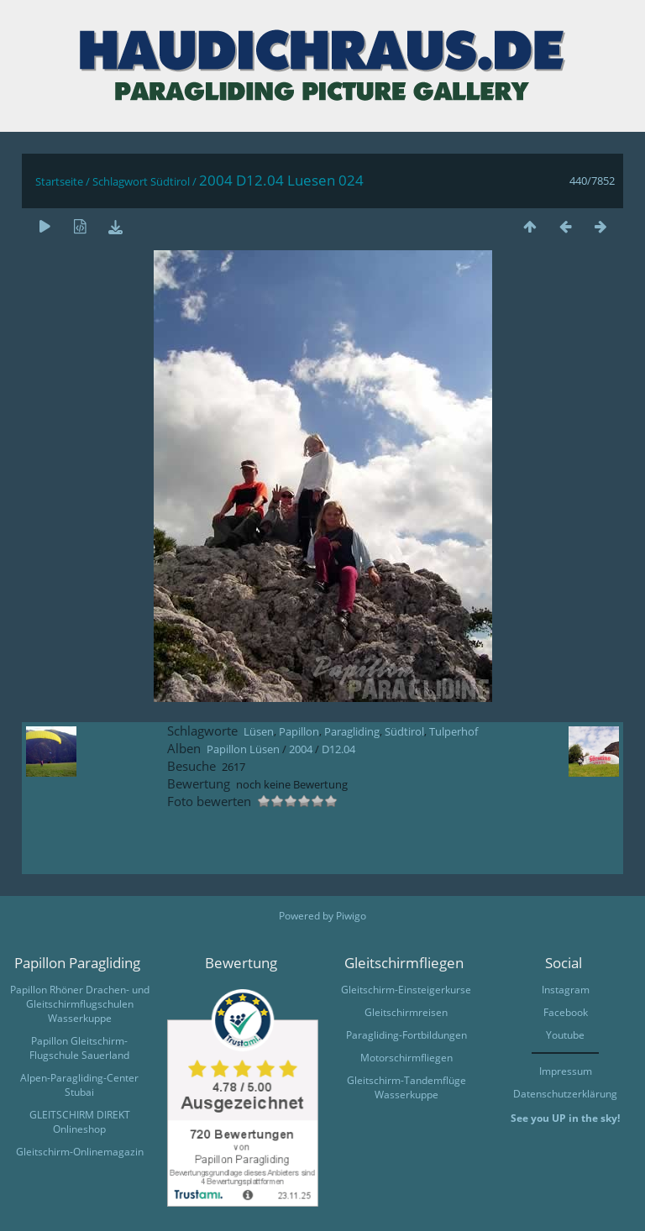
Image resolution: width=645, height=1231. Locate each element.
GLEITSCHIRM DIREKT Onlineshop (79, 1122)
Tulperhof (453, 731)
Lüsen (259, 731)
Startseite (59, 181)
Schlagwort (120, 181)
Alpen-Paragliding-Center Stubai (79, 1085)
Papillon (299, 731)
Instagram (566, 989)
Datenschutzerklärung (565, 1094)
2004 (300, 749)
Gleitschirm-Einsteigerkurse (406, 989)
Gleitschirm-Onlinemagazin (80, 1152)
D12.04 (338, 749)
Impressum (565, 1071)
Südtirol (170, 181)
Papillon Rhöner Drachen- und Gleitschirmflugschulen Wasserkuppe (79, 1003)
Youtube (565, 1035)
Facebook (565, 1012)
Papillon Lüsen (243, 749)
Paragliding (352, 731)
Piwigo (351, 916)
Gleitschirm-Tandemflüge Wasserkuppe (406, 1087)
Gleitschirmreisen (406, 1012)
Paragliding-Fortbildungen (406, 1035)
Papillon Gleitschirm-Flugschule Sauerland (79, 1048)
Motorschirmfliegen (406, 1057)
